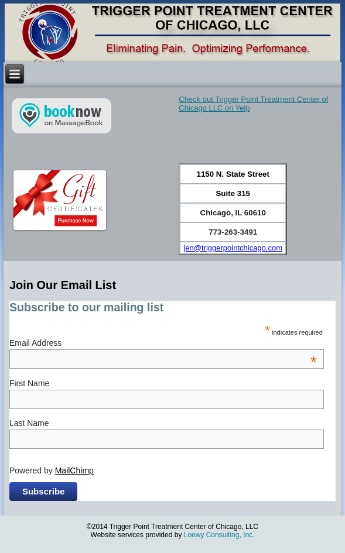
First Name (29, 383)
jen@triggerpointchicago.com (232, 247)
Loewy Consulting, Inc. (219, 535)
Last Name (29, 423)
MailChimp (74, 470)
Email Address (163, 343)
